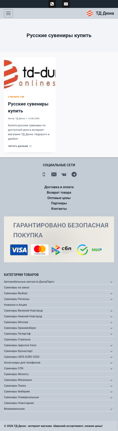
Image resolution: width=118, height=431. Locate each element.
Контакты (59, 209)
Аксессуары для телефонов (22, 362)
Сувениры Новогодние (19, 403)
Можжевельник (14, 408)
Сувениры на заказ (16, 287)
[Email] (54, 174)
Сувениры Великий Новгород (23, 310)
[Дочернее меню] (111, 282)
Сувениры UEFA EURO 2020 (21, 356)
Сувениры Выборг (16, 293)
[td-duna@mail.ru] (66, 4)
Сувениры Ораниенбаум (20, 327)
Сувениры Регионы (16, 299)
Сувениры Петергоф (17, 333)
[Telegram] (74, 174)
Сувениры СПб (16, 97)
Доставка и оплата (59, 187)
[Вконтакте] (64, 174)
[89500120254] (52, 4)
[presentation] (30, 74)
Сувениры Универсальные (21, 397)
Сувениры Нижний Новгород (23, 316)
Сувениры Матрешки (18, 379)
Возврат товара (59, 192)
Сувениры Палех (15, 385)
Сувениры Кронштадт (18, 351)
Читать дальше (20, 146)
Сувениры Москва (16, 322)
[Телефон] (44, 174)
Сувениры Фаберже (17, 391)
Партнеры (59, 203)
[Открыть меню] (8, 13)
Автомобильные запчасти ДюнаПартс (29, 281)
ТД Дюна (20, 118)
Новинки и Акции (15, 304)
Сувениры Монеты (16, 374)
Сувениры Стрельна (17, 339)
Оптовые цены (59, 198)
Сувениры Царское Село (20, 345)
